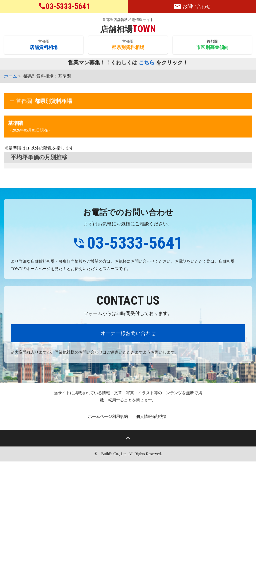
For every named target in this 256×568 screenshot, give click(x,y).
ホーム (10, 76)
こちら (147, 63)
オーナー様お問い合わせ (128, 439)
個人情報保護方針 (152, 523)
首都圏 (43, 45)
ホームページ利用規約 (108, 523)
